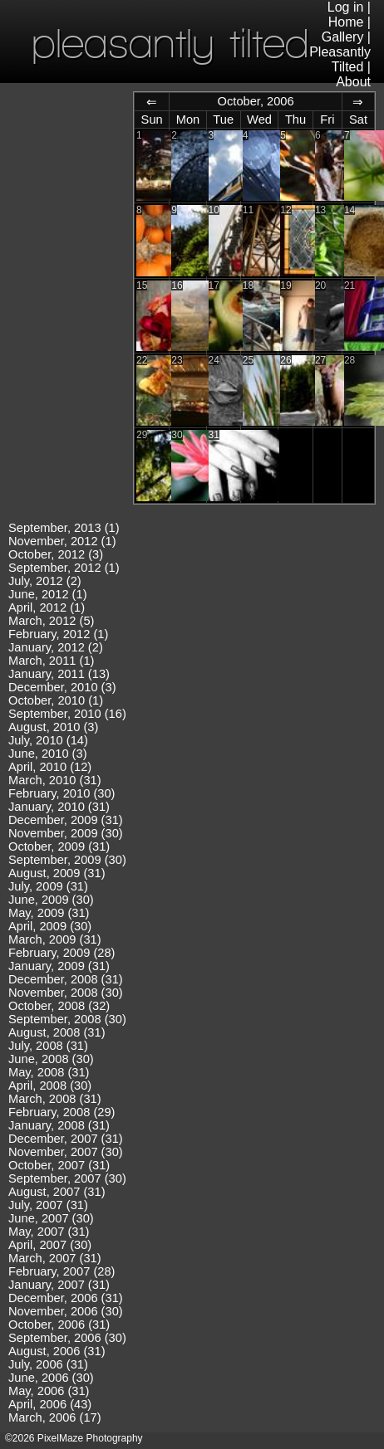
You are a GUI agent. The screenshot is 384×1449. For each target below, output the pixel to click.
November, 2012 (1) (62, 541)
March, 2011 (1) (51, 660)
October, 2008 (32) (59, 1005)
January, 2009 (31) (59, 966)
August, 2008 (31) (57, 1032)
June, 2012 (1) (47, 594)
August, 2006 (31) (57, 1351)
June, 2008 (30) (51, 1059)
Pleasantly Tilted (340, 59)
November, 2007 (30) (65, 1152)
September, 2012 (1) (64, 567)
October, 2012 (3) (55, 554)
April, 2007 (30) (49, 1244)
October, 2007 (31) (59, 1165)
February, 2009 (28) (61, 952)
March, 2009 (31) (54, 939)
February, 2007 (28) (61, 1271)
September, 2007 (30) (67, 1178)
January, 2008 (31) (59, 1125)
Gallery (343, 37)
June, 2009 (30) (51, 899)
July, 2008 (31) (48, 1045)
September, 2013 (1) (64, 527)
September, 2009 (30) (67, 859)
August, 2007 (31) (57, 1191)
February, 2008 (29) (61, 1112)
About (353, 82)
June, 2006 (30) (51, 1377)
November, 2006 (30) (65, 1311)
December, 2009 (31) (65, 820)
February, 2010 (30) (61, 793)
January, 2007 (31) (59, 1284)
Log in (345, 7)
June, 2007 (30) (51, 1218)
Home (346, 22)
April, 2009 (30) (49, 926)
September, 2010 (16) (67, 713)
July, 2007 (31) (48, 1205)
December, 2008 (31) (65, 979)
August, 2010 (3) (53, 727)
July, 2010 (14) (48, 740)
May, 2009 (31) (48, 913)
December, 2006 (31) (65, 1298)
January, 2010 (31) (59, 806)
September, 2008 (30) (67, 1019)
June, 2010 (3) (47, 753)
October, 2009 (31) (59, 846)
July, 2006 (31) (48, 1364)
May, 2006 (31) (48, 1391)
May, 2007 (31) (48, 1231)
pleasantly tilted (170, 43)
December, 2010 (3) (62, 687)
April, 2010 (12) (49, 766)
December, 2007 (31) (65, 1138)
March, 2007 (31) (54, 1258)
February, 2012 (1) (58, 634)
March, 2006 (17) (54, 1417)
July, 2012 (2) (44, 581)
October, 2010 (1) (55, 700)
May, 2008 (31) (48, 1072)
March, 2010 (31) (54, 780)
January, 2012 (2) (55, 647)
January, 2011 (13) (59, 674)
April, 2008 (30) (49, 1085)
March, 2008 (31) (54, 1098)
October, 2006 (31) (59, 1324)
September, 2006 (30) (67, 1337)
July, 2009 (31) (48, 886)
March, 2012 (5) (51, 620)
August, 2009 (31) (57, 873)
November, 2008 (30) (65, 992)
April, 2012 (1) (46, 607)
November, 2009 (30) (65, 833)
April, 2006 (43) (49, 1404)
